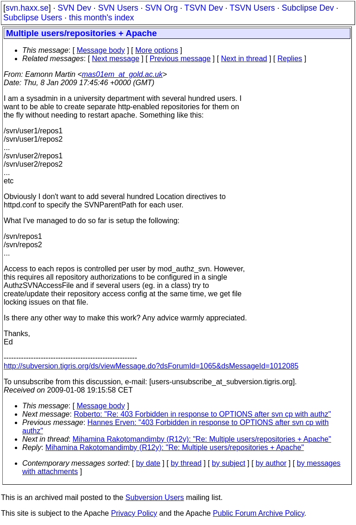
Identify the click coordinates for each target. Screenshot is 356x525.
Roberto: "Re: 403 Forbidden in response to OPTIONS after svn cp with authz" (202, 414)
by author (270, 463)
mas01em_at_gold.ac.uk (122, 74)
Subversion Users (155, 497)
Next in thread (244, 58)
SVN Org (161, 7)
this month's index (101, 17)
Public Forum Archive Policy (258, 513)
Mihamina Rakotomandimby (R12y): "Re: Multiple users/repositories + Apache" (202, 439)
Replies (290, 58)
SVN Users (118, 7)
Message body (100, 50)
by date (148, 463)
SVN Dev (74, 7)
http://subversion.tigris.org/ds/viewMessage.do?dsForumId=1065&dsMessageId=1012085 (151, 366)
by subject (228, 463)
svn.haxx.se (27, 7)
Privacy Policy (134, 513)
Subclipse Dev (308, 7)
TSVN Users (252, 7)
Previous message (180, 58)
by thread (186, 463)
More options (156, 50)
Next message (115, 58)
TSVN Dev (203, 7)
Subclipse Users (32, 17)
